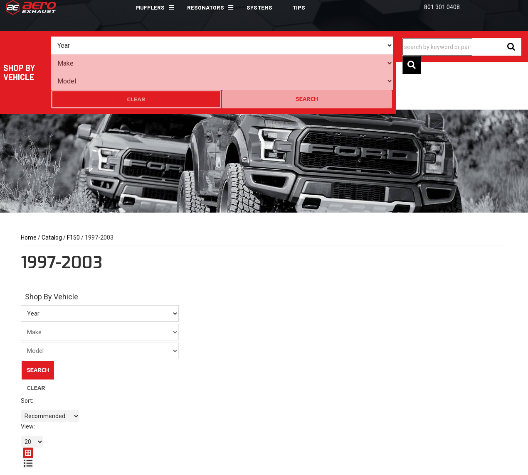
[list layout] (502, 251)
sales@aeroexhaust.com (194, 411)
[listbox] (96, 46)
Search (375, 45)
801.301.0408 (180, 399)
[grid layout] (489, 251)
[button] (151, 7)
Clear (343, 45)
